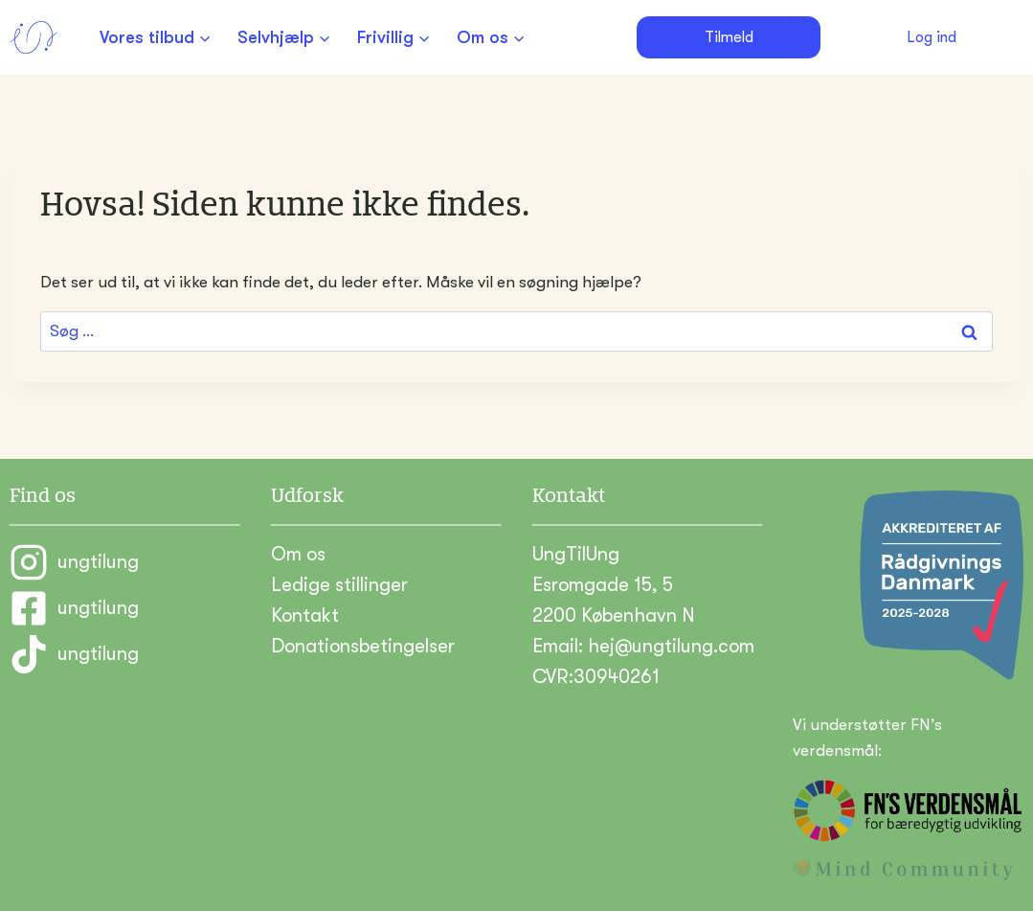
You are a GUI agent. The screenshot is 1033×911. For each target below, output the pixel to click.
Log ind (931, 37)
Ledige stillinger (339, 585)
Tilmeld (729, 37)
